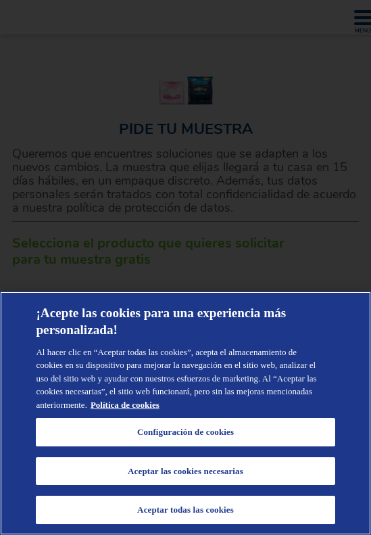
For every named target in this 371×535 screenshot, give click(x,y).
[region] (185, 413)
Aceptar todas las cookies (185, 510)
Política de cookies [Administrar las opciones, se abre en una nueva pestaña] (125, 405)
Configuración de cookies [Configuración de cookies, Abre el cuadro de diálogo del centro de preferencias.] (185, 432)
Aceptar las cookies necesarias (185, 471)
